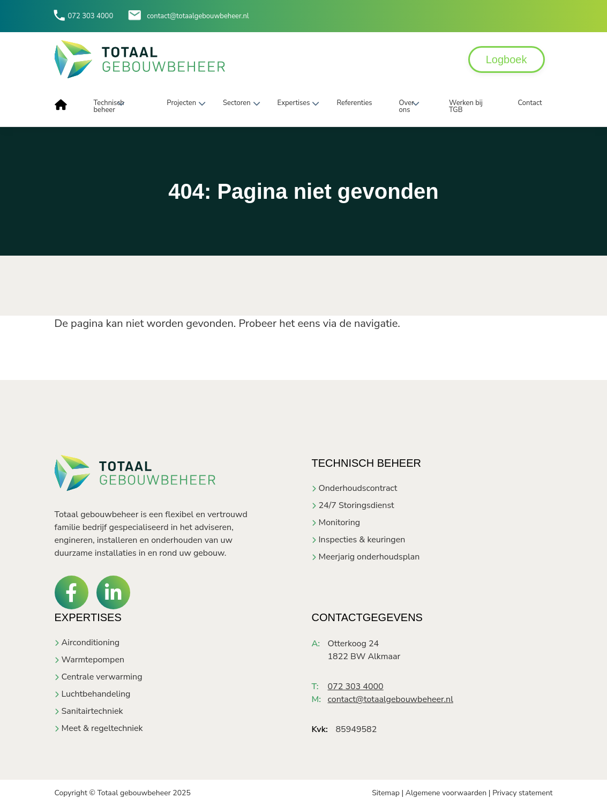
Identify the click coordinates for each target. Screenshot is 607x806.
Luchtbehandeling (96, 694)
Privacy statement (522, 793)
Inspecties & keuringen (362, 540)
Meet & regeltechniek (102, 728)
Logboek (506, 59)
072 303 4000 (91, 16)
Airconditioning (91, 642)
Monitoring (340, 522)
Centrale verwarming (102, 677)
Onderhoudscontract (358, 488)
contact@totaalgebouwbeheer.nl (198, 16)
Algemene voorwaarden (446, 793)
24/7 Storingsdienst (356, 505)
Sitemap (386, 793)
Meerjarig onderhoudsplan (369, 557)
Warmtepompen (93, 660)
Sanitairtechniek (92, 711)
